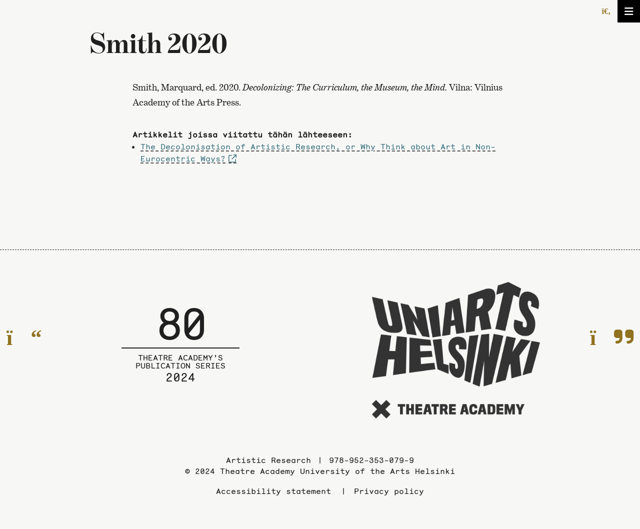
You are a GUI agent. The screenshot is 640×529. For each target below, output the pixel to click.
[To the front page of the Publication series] (181, 352)
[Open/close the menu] (629, 11)
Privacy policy (389, 491)
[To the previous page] (24, 337)
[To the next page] (612, 337)
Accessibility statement (273, 491)
